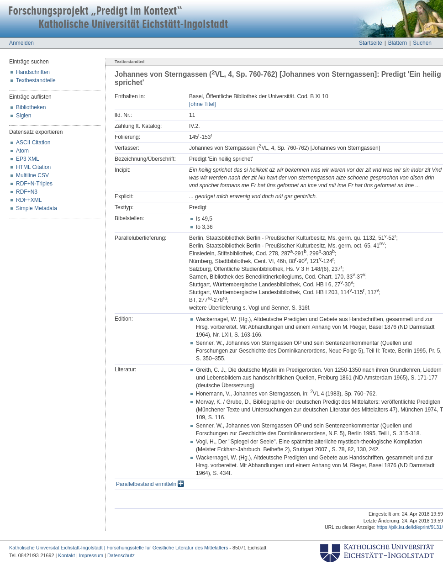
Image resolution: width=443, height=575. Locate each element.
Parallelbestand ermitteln (150, 484)
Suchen (422, 43)
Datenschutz (121, 555)
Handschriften (33, 72)
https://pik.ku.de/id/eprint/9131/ (410, 527)
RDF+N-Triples (34, 183)
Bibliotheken (31, 107)
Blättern (397, 43)
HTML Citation (33, 167)
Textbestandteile (36, 80)
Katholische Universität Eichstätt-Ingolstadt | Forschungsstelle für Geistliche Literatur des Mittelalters (118, 547)
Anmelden (21, 43)
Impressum (91, 555)
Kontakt (66, 555)
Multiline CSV (32, 175)
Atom (22, 151)
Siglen (23, 115)
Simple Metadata (36, 208)
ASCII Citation (33, 142)
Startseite (370, 43)
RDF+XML (29, 200)
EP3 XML (27, 159)
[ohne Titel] (202, 104)
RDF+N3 (26, 192)
